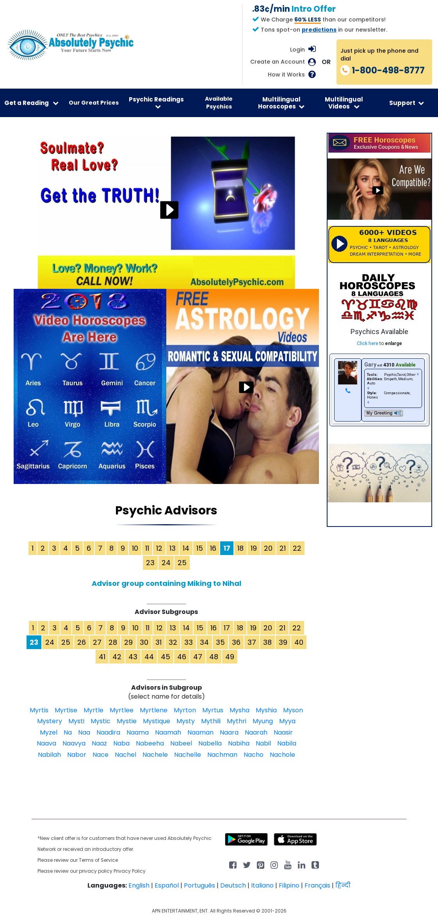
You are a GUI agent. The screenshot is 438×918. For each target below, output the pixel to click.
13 (172, 548)
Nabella (210, 743)
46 (181, 657)
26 (81, 642)
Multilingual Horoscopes (281, 102)
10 (135, 548)
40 (298, 642)
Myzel (48, 732)
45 (165, 657)
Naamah (168, 732)
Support (406, 103)
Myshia (266, 710)
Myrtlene (153, 710)
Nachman (222, 754)
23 (150, 563)
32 (173, 642)
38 (267, 642)
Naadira (108, 732)
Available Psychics (219, 102)
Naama (137, 732)
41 (102, 657)
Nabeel (181, 743)
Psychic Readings (156, 102)
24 (166, 563)
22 (297, 548)
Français (317, 885)
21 (283, 548)
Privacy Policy (130, 871)
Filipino (289, 885)
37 (251, 642)
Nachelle (187, 754)
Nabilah (49, 754)
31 (158, 642)
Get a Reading (31, 103)
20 (268, 548)
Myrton (185, 710)
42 (116, 657)
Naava (46, 743)
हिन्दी (343, 885)
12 (159, 548)
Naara (229, 732)
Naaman (200, 732)
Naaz (99, 743)
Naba (121, 743)
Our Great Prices (94, 103)
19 (254, 548)
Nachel (125, 754)
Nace (101, 754)
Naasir (283, 732)
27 (97, 642)
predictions (319, 30)
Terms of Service (98, 860)
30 (144, 642)
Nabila (286, 743)
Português (199, 885)
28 (113, 642)
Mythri (236, 721)
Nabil (263, 743)
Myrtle (93, 710)
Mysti (76, 721)
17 (227, 628)
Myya (287, 721)
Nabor (76, 754)
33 (188, 642)
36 (236, 642)
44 (149, 657)
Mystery (49, 721)
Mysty (185, 721)
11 (147, 548)
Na (68, 732)
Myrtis (39, 710)
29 (128, 642)
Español (167, 885)
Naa (84, 732)
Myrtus (212, 710)
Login (297, 49)
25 (182, 563)
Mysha (239, 710)
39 (283, 642)
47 (197, 657)
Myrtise (66, 710)
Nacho (254, 754)
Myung (263, 721)
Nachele (155, 754)
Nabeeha (150, 743)
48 (213, 657)
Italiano (262, 885)
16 (213, 548)
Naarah (256, 732)
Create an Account (277, 62)
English (139, 885)
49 (229, 657)
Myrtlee (122, 710)
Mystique (156, 721)
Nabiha (238, 743)
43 (132, 657)
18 (240, 548)
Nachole (282, 754)
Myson (293, 710)
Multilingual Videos (344, 102)
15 (199, 548)
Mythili (211, 721)
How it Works (286, 74)
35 (220, 642)
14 (186, 548)
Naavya (73, 743)
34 (204, 642)
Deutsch (233, 885)
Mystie (127, 721)
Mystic (100, 721)
